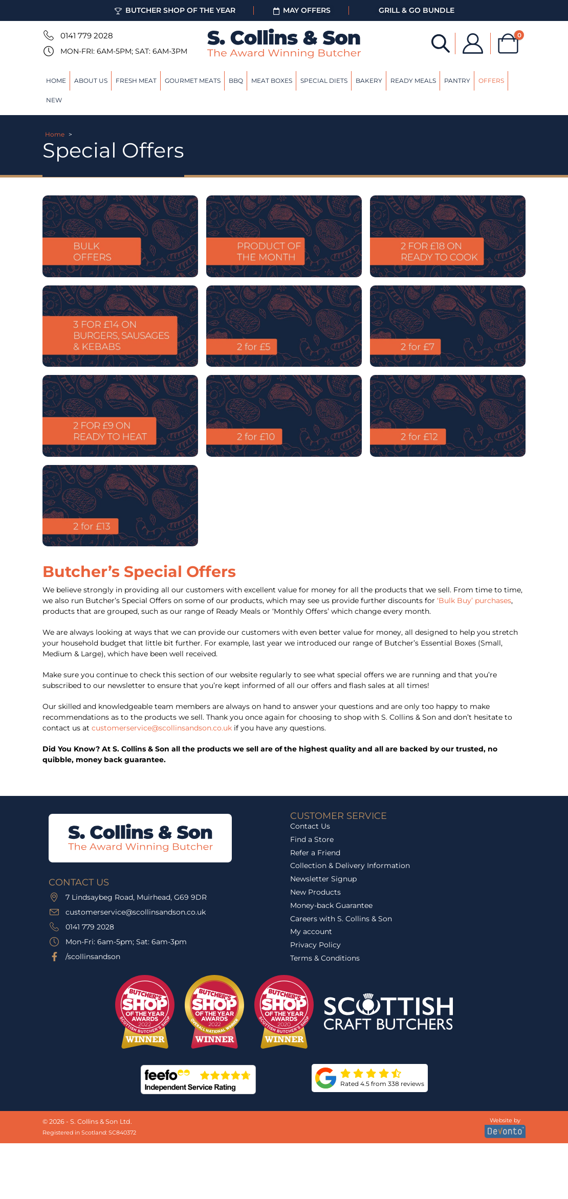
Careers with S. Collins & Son (341, 918)
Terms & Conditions (325, 958)
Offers (491, 80)
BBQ (236, 80)
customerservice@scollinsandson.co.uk (162, 727)
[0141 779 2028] (47, 35)
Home (56, 80)
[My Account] (473, 43)
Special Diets (323, 80)
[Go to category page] (120, 236)
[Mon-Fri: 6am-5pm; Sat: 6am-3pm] (47, 51)
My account (311, 931)
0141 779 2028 (86, 35)
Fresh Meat (136, 80)
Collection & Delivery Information (350, 865)
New (54, 100)
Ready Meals (413, 80)
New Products (315, 892)
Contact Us (310, 826)
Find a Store (312, 839)
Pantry (457, 80)
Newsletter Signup (323, 878)
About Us (90, 80)
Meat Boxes (271, 80)
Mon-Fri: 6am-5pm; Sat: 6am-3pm (123, 51)
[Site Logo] (284, 43)
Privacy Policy (315, 944)
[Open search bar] (440, 42)
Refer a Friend (315, 852)
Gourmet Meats (193, 80)
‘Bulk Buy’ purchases (474, 600)
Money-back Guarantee (331, 905)
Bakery (369, 80)
